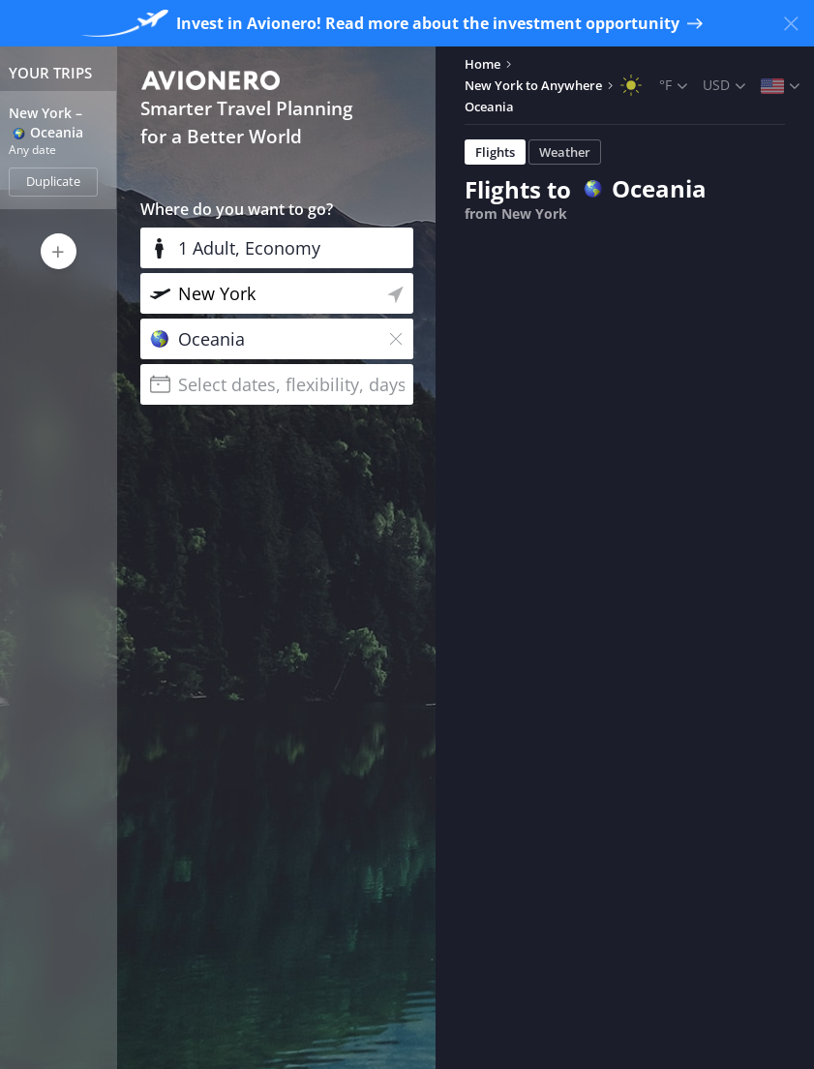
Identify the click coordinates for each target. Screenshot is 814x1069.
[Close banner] (790, 23)
